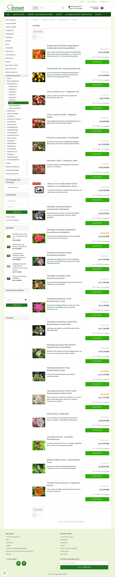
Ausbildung (63, 542)
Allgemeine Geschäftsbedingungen (79, 14)
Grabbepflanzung (12, 127)
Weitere (98, 14)
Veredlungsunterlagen (12, 170)
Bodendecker (9, 51)
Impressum (9, 542)
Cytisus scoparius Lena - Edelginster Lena (63, 92)
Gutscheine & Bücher (11, 173)
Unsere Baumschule (66, 537)
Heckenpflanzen (10, 55)
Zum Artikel (97, 62)
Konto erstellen (10, 217)
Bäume (9, 78)
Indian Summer (12, 138)
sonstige (11, 103)
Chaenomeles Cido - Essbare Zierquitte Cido (64, 69)
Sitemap (8, 554)
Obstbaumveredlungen (12, 167)
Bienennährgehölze (13, 81)
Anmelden (17, 212)
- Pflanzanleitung (12, 187)
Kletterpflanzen (11, 143)
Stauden (8, 163)
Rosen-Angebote (10, 20)
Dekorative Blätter (12, 113)
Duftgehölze (11, 116)
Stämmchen (9, 58)
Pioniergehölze (11, 149)
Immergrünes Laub (13, 135)
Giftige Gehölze (12, 124)
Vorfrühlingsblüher (14, 105)
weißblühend (13, 86)
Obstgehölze (9, 48)
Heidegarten (9, 37)
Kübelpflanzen (11, 146)
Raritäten (8, 41)
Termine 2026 (64, 551)
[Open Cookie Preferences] (4, 573)
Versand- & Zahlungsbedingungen (40, 14)
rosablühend (12, 92)
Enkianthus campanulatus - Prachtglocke (63, 138)
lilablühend (12, 100)
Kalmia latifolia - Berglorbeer (58, 414)
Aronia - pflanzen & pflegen (68, 548)
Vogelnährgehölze (12, 157)
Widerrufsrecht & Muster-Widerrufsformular (19, 551)
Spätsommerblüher (15, 108)
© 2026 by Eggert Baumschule (57, 574)
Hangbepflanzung (12, 130)
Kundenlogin (92, 1)
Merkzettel (104, 1)
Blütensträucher (12, 84)
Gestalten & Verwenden (12, 75)
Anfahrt (62, 545)
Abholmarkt (63, 540)
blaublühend (12, 97)
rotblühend (12, 94)
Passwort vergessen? (12, 220)
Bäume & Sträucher (11, 72)
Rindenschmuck (12, 151)
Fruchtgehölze (11, 122)
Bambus (8, 62)
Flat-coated (63, 554)
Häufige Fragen (18, 14)
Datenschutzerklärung (13, 537)
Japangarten (11, 141)
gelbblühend (12, 89)
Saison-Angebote (10, 23)
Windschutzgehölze (13, 159)
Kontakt (59, 14)
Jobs (8, 14)
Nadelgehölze (9, 34)
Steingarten (10, 154)
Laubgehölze (9, 30)
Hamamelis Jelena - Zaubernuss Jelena (62, 161)
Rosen (7, 44)
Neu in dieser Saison (11, 65)
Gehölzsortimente (10, 69)
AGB (7, 540)
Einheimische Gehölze (14, 119)
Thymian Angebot (10, 27)
